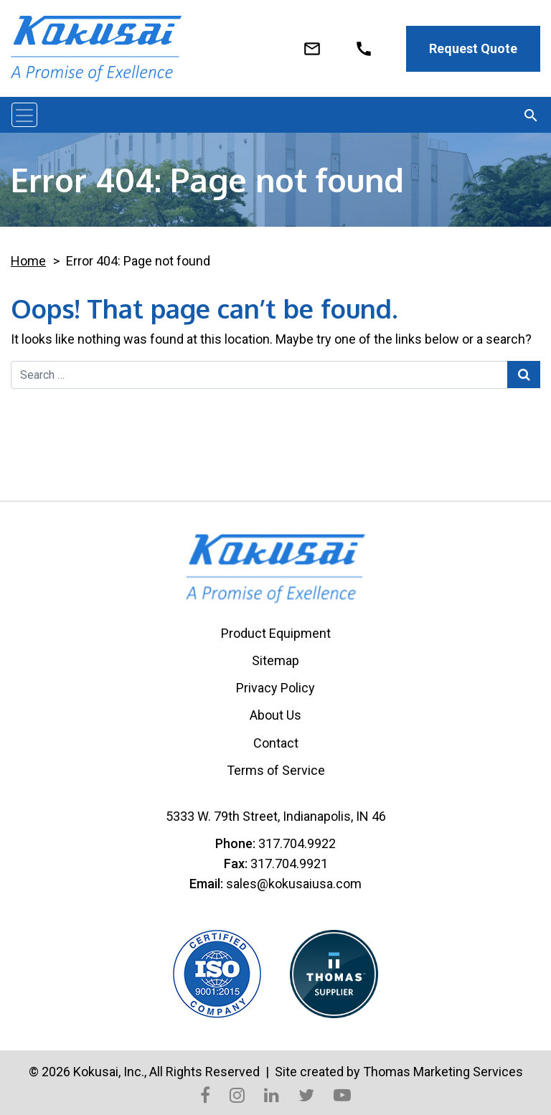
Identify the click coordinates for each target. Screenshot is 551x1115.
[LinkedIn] (271, 1093)
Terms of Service (276, 770)
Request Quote (473, 48)
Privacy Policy (275, 687)
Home (28, 260)
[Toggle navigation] (24, 115)
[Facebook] (205, 1093)
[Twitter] (306, 1093)
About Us (275, 715)
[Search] (531, 115)
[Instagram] (237, 1093)
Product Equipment (276, 633)
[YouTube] (342, 1093)
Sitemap (275, 660)
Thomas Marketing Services (443, 1071)
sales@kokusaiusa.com (294, 883)
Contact (275, 743)
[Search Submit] (523, 374)
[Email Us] (312, 47)
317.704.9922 (297, 843)
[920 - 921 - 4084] (363, 47)
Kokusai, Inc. (108, 1071)
